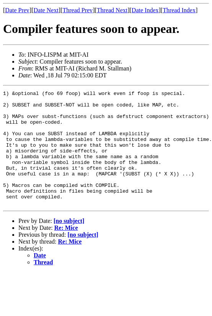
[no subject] (69, 244)
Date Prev (17, 10)
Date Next (46, 10)
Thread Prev (77, 10)
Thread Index (179, 10)
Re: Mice (66, 250)
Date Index (145, 10)
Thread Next (112, 10)
